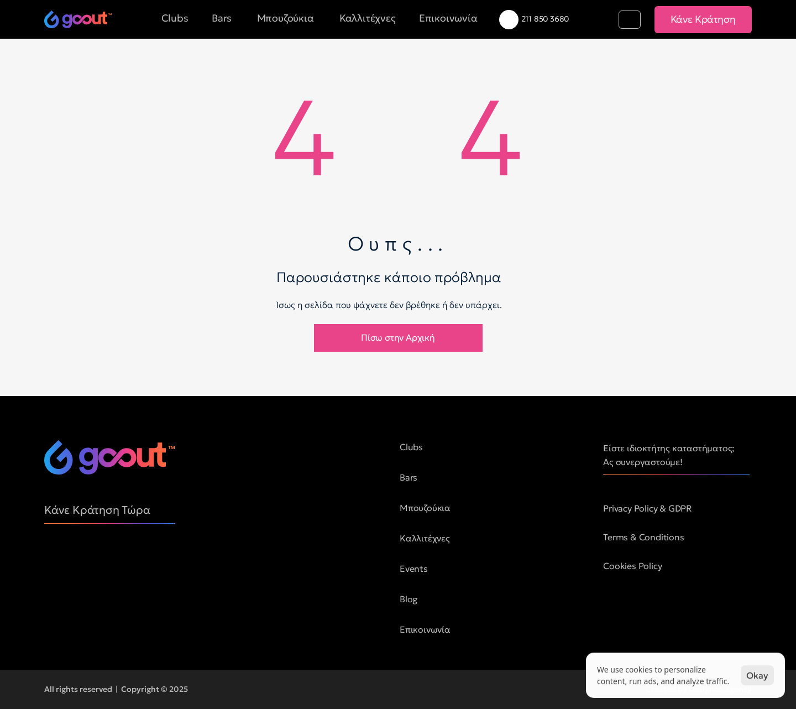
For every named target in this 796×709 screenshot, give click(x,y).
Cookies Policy (632, 565)
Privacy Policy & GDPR (647, 508)
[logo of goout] (78, 19)
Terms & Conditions (643, 537)
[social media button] (52, 559)
